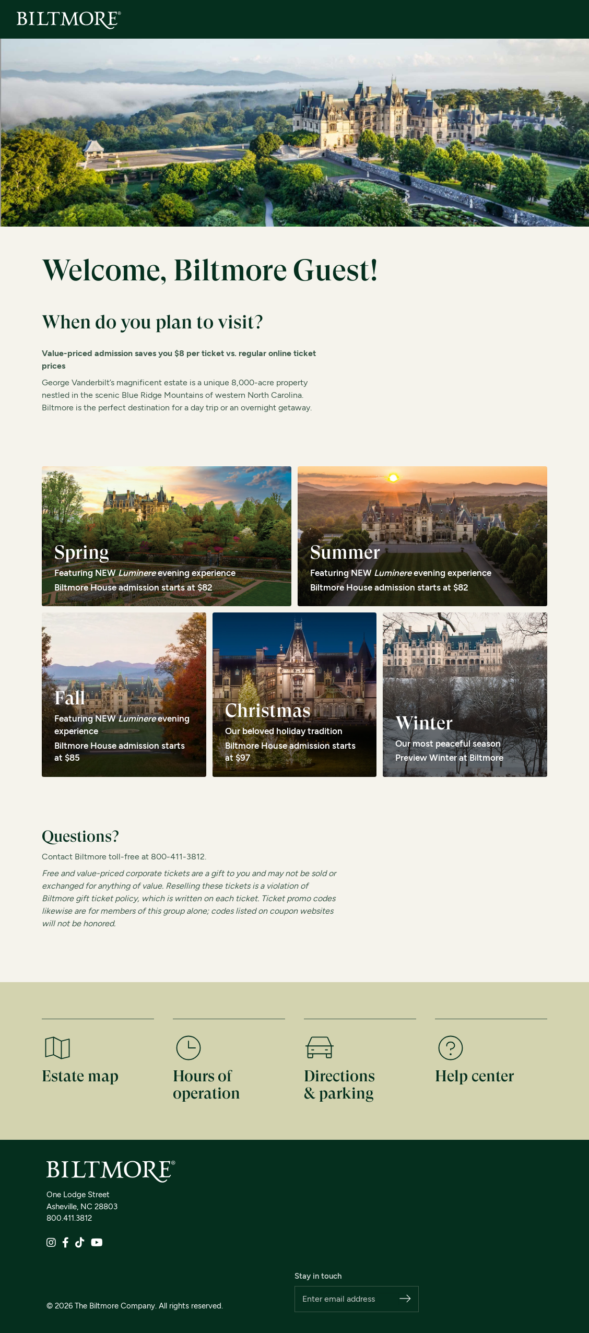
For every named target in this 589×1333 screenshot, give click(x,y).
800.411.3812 (69, 1218)
